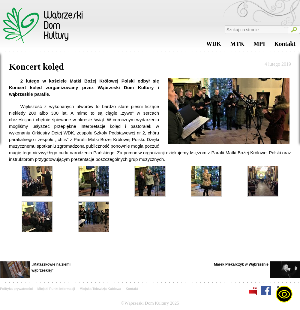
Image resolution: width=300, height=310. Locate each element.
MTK (237, 45)
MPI (259, 45)
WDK (213, 45)
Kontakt (285, 45)
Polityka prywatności (16, 288)
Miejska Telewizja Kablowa (100, 288)
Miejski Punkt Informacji (56, 288)
